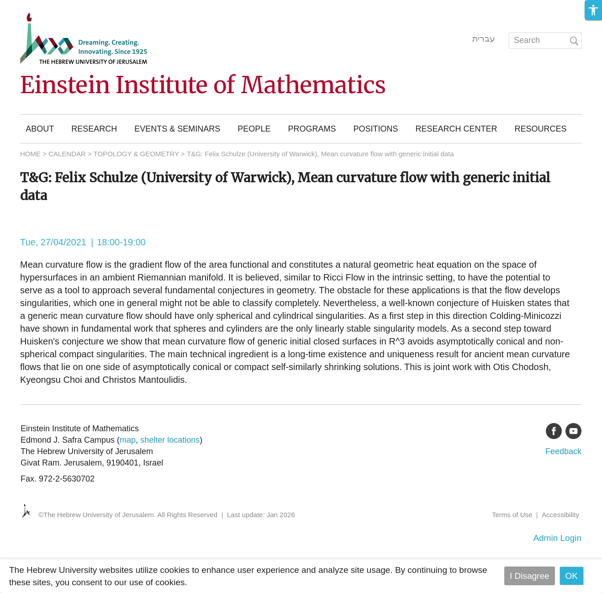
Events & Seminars (177, 128)
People (254, 128)
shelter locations (170, 440)
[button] (593, 10)
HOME (30, 154)
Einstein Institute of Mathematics (203, 85)
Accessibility (560, 515)
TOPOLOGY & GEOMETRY (136, 154)
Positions (375, 128)
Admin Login (557, 538)
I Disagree (529, 576)
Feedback (563, 451)
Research (94, 128)
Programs (312, 128)
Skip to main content (39, 6)
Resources (540, 128)
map (128, 440)
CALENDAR (67, 154)
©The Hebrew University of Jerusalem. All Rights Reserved (127, 515)
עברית (483, 38)
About (40, 128)
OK (571, 576)
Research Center (456, 128)
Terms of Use (512, 515)
